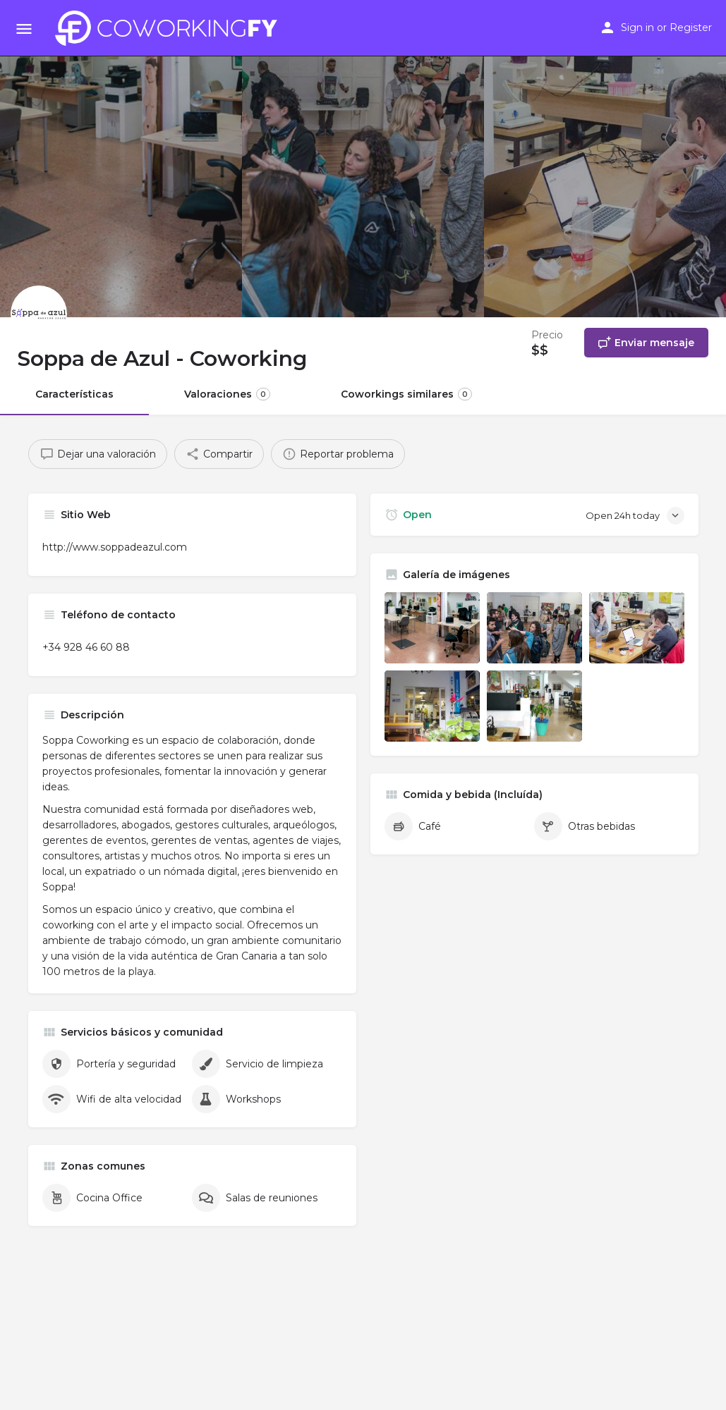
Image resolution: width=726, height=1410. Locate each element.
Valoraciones (227, 394)
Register (691, 27)
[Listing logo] (39, 314)
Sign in (637, 27)
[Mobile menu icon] (24, 28)
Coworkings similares (406, 394)
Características (74, 394)
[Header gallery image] (121, 158)
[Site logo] (170, 28)
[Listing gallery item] (432, 627)
